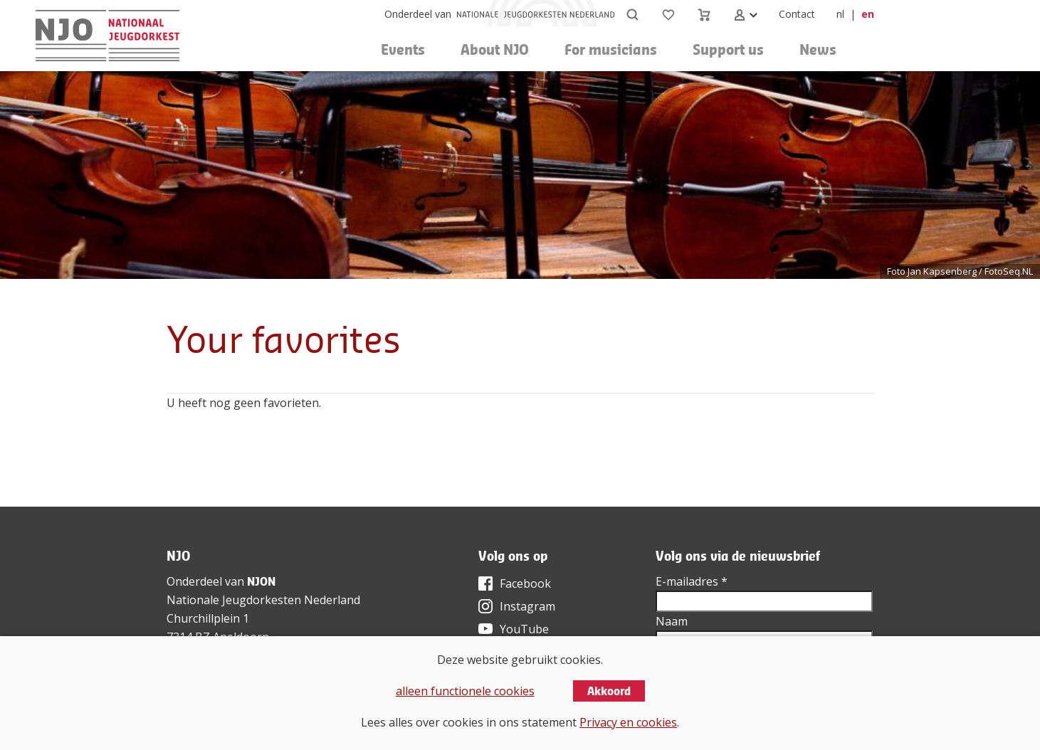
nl (840, 14)
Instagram (527, 606)
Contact (797, 14)
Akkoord (609, 691)
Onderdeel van (417, 14)
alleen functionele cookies (465, 691)
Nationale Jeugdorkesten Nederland (263, 600)
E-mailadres (692, 581)
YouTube (524, 629)
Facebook (525, 583)
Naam (672, 621)
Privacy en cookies (628, 722)
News (817, 49)
